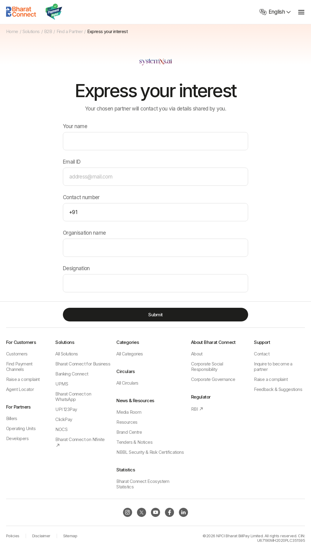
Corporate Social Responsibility (207, 366)
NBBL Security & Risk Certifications (150, 452)
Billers (11, 418)
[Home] (21, 12)
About (197, 354)
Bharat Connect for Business (82, 364)
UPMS (61, 384)
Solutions (31, 31)
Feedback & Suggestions (278, 389)
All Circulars (127, 383)
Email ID (72, 162)
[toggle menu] (301, 11)
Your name (75, 126)
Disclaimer (41, 535)
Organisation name (84, 233)
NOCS (61, 429)
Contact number (81, 197)
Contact (261, 354)
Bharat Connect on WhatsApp (73, 396)
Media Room (128, 412)
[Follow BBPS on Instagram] (127, 512)
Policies (12, 535)
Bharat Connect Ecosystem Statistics (142, 484)
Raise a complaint (23, 379)
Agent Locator (20, 389)
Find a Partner (69, 31)
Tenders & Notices (134, 442)
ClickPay (63, 419)
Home (12, 31)
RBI (197, 409)
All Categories (129, 354)
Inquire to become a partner (273, 366)
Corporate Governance (213, 379)
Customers (17, 354)
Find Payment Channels (19, 366)
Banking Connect (71, 374)
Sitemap (70, 535)
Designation (76, 268)
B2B (48, 31)
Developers (17, 438)
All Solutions (66, 354)
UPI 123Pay (66, 409)
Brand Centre (129, 432)
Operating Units (21, 428)
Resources (127, 422)
